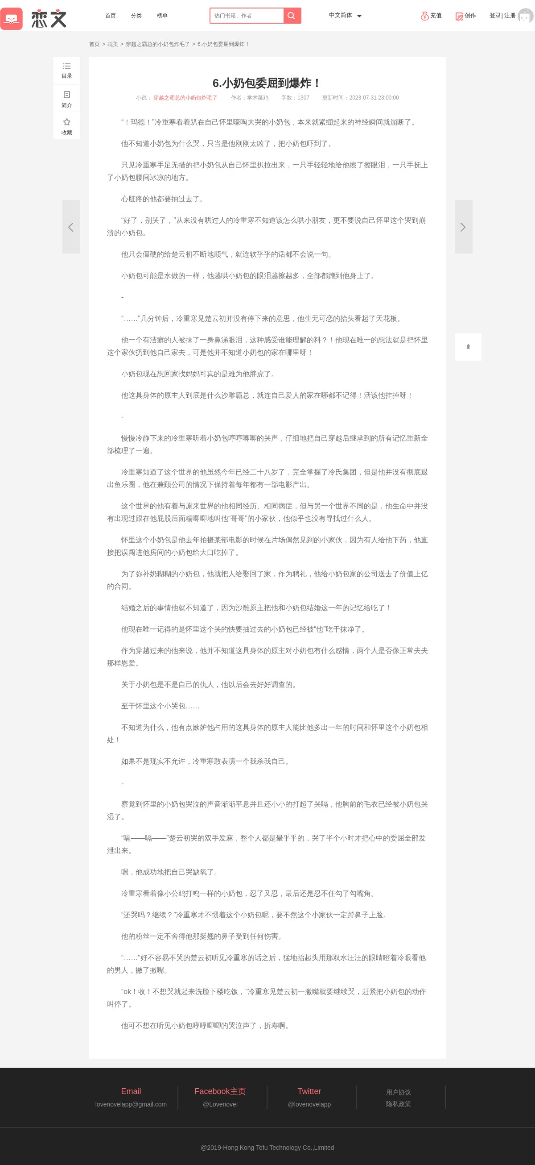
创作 (465, 16)
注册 (510, 15)
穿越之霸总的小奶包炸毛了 (158, 44)
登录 (495, 15)
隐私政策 (398, 1103)
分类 (136, 15)
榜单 (162, 15)
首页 (110, 15)
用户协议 (398, 1092)
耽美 (112, 44)
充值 (431, 16)
